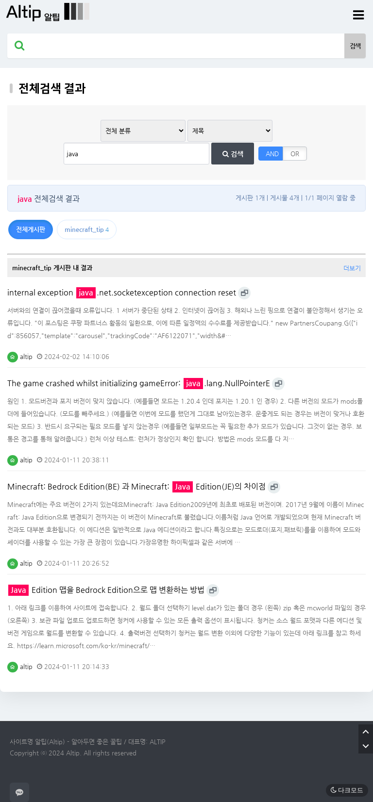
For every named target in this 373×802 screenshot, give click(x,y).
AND (272, 153)
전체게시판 (30, 229)
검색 (232, 154)
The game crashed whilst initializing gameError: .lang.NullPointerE (138, 383)
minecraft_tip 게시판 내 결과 (52, 267)
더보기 (352, 268)
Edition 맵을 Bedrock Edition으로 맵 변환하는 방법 (106, 590)
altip (20, 356)
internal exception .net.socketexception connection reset (121, 292)
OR (294, 153)
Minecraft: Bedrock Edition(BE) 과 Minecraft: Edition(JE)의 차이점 (136, 486)
